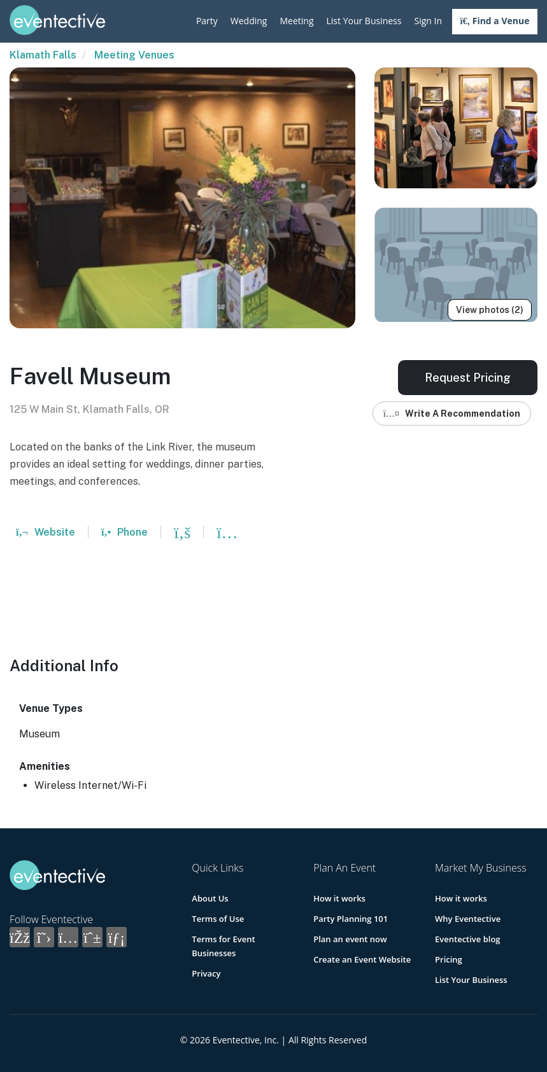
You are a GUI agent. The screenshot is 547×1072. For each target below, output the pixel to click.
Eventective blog (467, 939)
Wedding (249, 21)
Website (45, 532)
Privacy (206, 973)
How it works (339, 898)
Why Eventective (468, 918)
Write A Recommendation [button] (451, 413)
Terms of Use (218, 918)
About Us (210, 898)
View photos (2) (489, 310)
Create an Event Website (362, 959)
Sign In (428, 21)
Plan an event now (350, 939)
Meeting (296, 21)
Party (207, 21)
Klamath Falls (43, 55)
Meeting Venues (134, 55)
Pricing (448, 959)
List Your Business (364, 21)
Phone (124, 532)
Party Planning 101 (350, 918)
